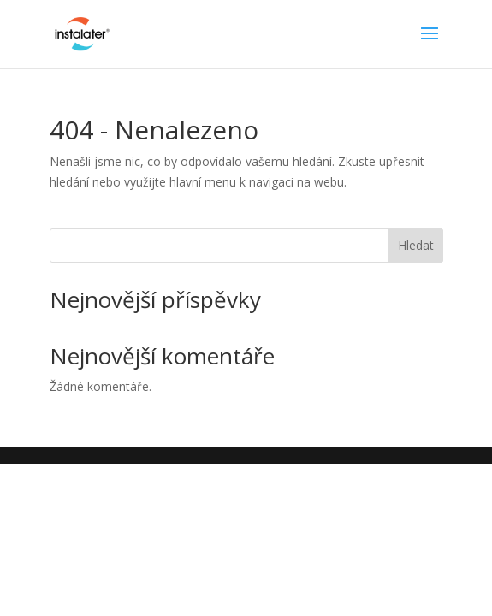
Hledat (416, 245)
